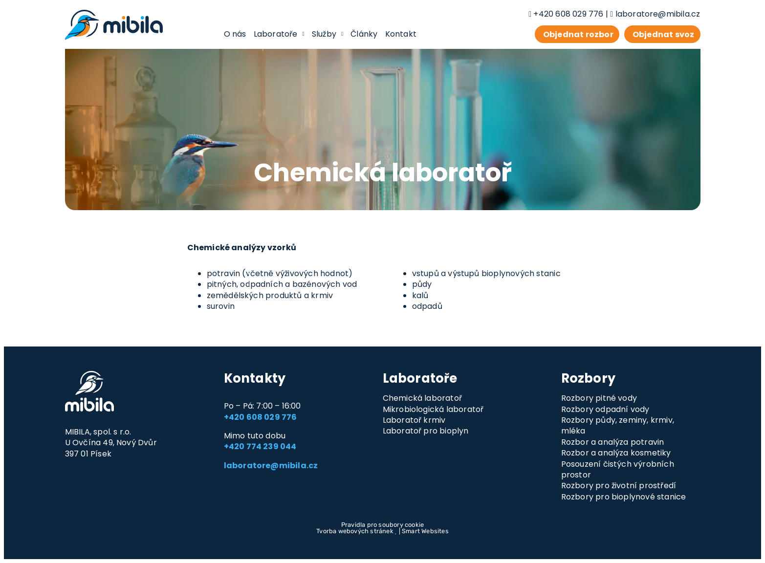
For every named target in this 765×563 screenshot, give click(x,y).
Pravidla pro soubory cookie (382, 524)
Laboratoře (279, 34)
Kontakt (400, 34)
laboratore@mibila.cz (657, 14)
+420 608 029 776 (568, 14)
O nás (235, 34)
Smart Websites (425, 531)
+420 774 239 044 (260, 446)
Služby (328, 34)
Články (363, 34)
